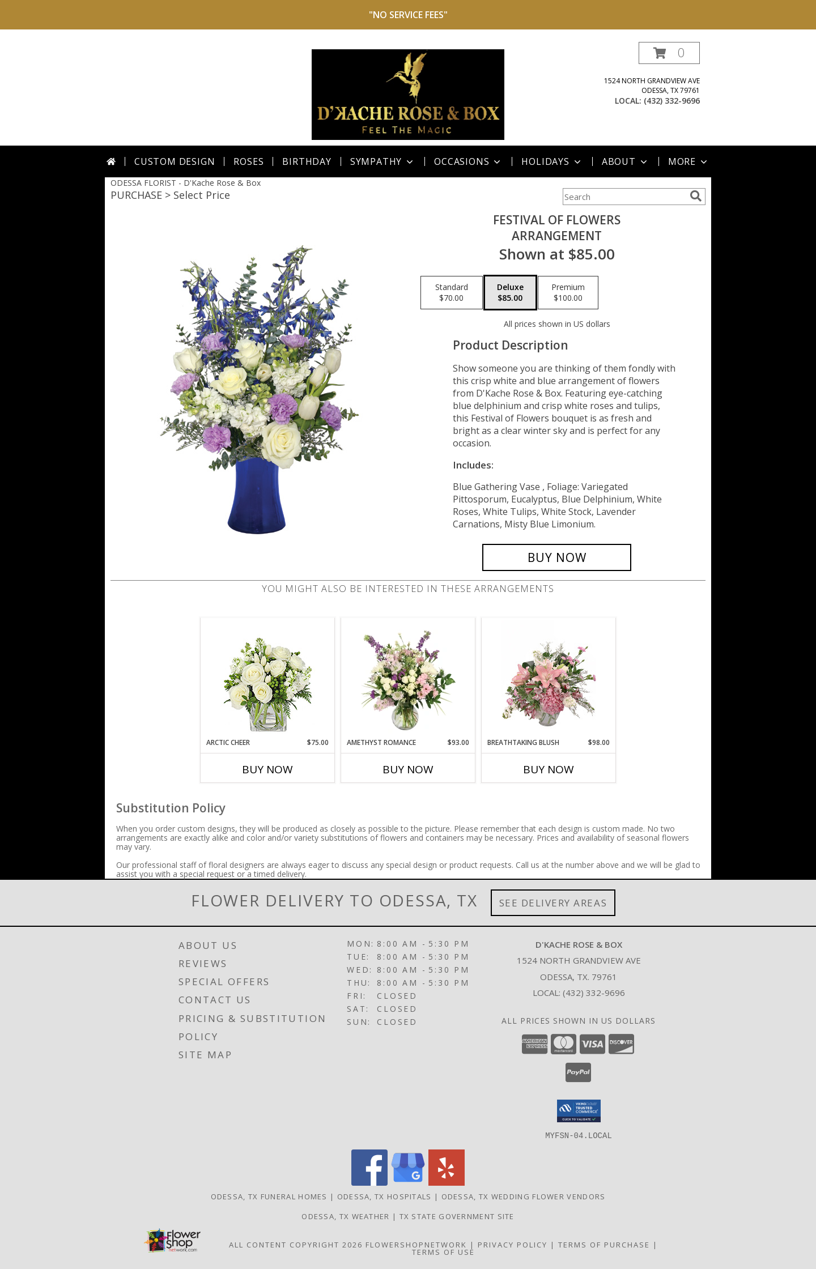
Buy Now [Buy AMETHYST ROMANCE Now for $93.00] (408, 769)
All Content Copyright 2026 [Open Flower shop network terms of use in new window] (296, 1244)
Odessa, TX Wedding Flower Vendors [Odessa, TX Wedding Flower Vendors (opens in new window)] (523, 1196)
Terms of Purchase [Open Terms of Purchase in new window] (604, 1244)
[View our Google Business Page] (408, 1182)
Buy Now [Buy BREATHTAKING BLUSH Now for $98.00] (548, 769)
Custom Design (174, 161)
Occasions (468, 161)
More (688, 161)
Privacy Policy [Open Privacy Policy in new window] (512, 1244)
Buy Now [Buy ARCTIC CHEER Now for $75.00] (267, 769)
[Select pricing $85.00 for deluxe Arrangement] (510, 292)
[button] (669, 53)
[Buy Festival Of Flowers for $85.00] (556, 557)
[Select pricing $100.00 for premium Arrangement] (568, 292)
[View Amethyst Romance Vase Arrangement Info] (408, 677)
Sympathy (382, 161)
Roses (248, 161)
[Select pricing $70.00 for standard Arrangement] (451, 292)
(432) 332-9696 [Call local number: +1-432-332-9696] (672, 100)
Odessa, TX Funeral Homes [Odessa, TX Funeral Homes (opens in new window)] (269, 1196)
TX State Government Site (457, 1216)
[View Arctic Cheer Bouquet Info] (267, 677)
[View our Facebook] (369, 1182)
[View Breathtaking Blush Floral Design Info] (549, 677)
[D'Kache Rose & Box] (408, 93)
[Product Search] (624, 197)
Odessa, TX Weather (345, 1216)
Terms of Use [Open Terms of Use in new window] (443, 1251)
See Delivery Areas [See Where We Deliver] (553, 902)
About (625, 161)
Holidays (552, 161)
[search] (696, 196)
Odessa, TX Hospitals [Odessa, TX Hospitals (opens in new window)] (384, 1196)
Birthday (306, 161)
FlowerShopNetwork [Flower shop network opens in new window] (416, 1244)
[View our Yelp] (446, 1182)
